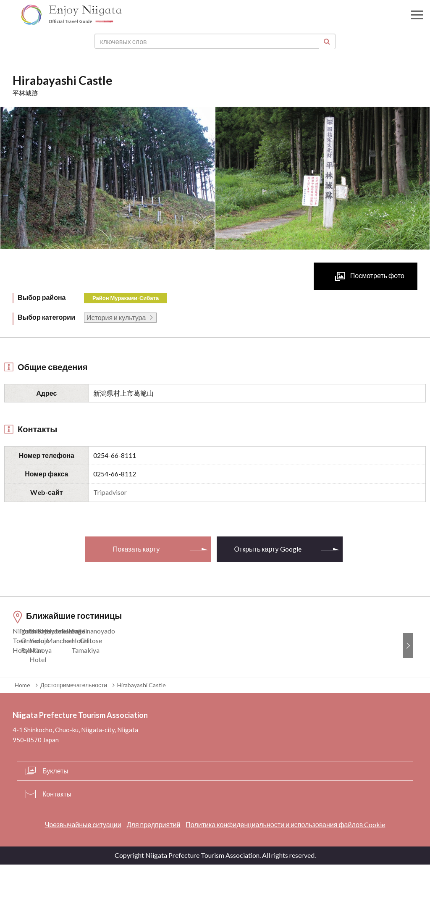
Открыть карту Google (267, 549)
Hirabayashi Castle (141, 719)
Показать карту (136, 549)
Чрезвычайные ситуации (83, 859)
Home (22, 719)
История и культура (116, 317)
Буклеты (55, 805)
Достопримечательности (73, 719)
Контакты (56, 828)
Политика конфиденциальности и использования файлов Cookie (285, 859)
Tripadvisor (110, 492)
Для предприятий (154, 859)
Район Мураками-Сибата (125, 297)
